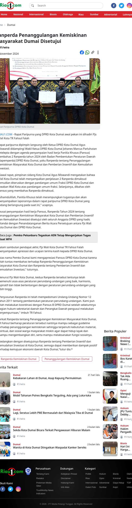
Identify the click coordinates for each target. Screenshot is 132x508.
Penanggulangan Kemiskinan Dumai (67, 359)
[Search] (69, 5)
